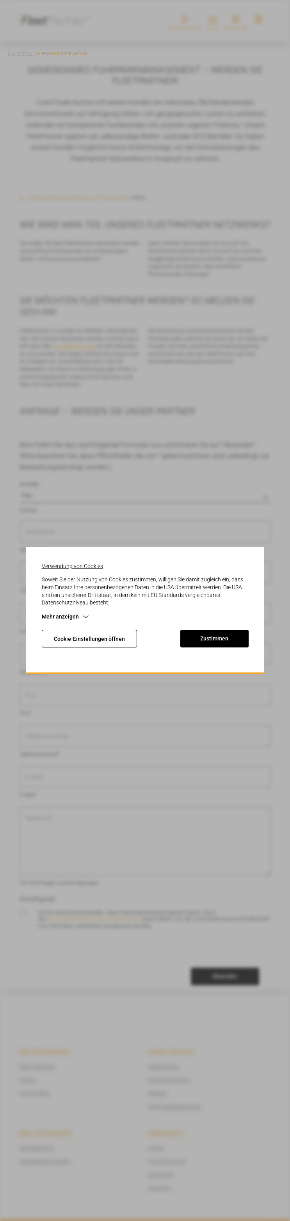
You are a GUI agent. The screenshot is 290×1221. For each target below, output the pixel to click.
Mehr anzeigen (65, 616)
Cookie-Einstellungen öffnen (89, 639)
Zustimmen (214, 638)
